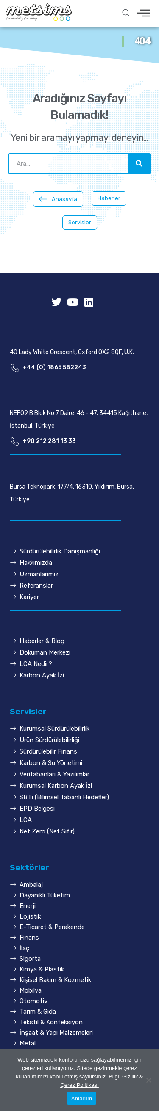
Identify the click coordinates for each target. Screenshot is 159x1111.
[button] (58, 199)
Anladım (81, 1098)
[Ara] (139, 163)
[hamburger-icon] (143, 13)
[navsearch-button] (126, 13)
